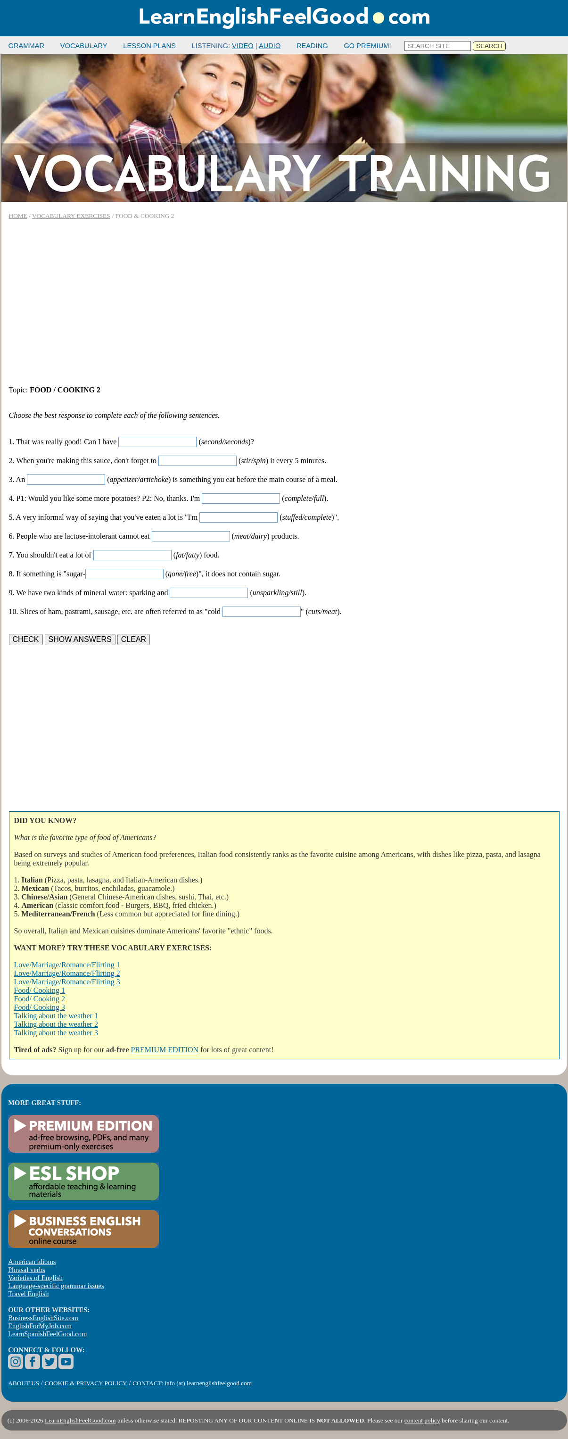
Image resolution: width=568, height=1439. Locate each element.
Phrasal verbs (26, 1269)
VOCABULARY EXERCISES (71, 215)
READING (312, 46)
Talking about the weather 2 (56, 1024)
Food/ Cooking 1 (39, 990)
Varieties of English (35, 1277)
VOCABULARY (83, 46)
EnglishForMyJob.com (40, 1326)
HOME (18, 215)
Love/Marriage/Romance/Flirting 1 (67, 965)
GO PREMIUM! (367, 46)
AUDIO (269, 46)
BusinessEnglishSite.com (43, 1318)
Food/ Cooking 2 (39, 999)
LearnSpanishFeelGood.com (47, 1334)
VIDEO (243, 46)
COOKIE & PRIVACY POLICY (86, 1383)
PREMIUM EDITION (165, 1050)
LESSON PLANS (149, 46)
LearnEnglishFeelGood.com (80, 1420)
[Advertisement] (284, 303)
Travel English (28, 1294)
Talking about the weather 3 (56, 1033)
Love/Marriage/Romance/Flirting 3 (67, 982)
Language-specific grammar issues (56, 1285)
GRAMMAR (26, 46)
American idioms (32, 1261)
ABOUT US (23, 1383)
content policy (422, 1420)
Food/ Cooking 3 (39, 1007)
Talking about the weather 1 (56, 1016)
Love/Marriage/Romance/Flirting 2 (67, 973)
